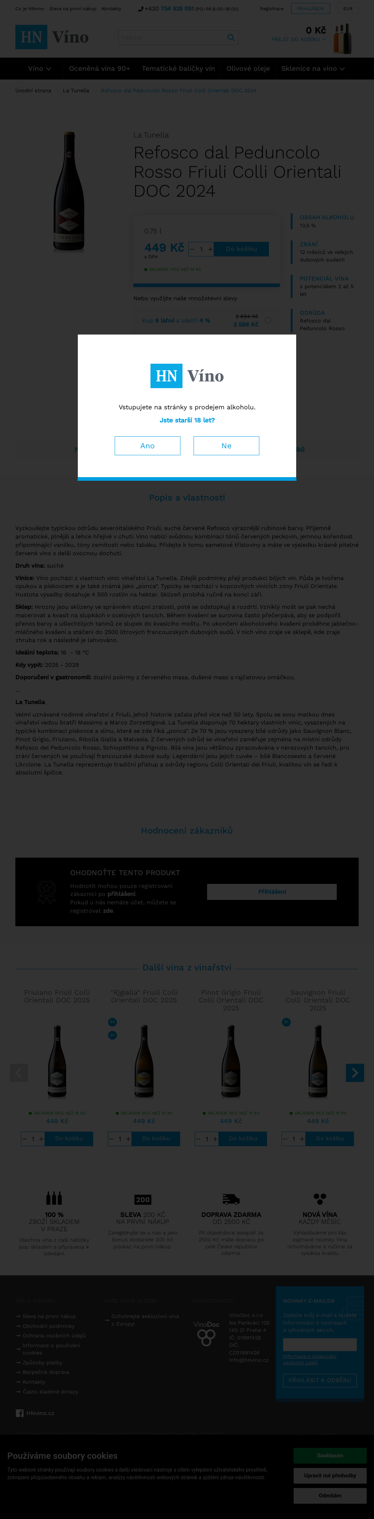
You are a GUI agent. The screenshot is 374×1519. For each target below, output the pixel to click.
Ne (226, 445)
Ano (147, 445)
